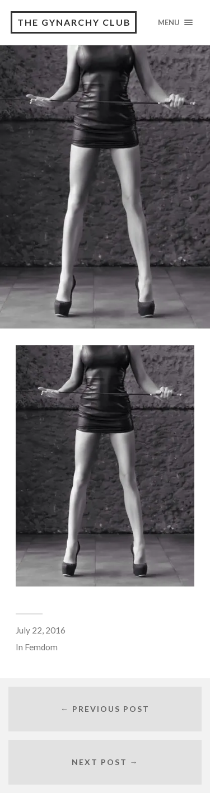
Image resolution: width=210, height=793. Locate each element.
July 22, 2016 (41, 630)
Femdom (41, 647)
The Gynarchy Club (74, 22)
